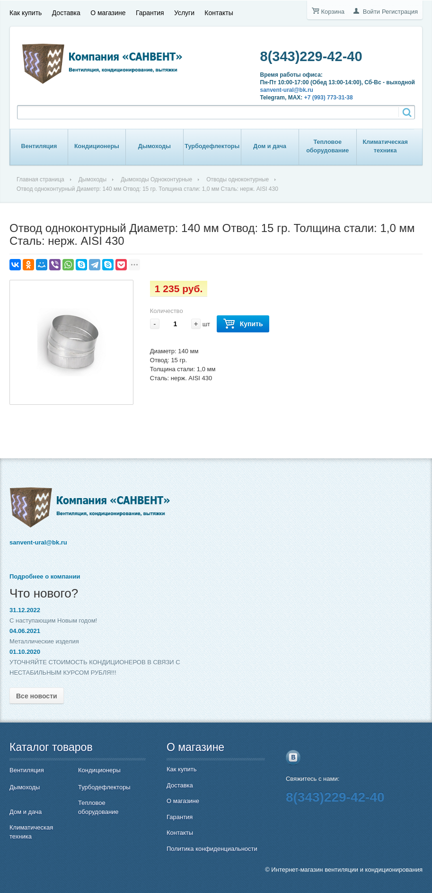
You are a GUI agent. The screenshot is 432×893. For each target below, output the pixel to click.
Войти (371, 11)
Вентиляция (39, 146)
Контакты (218, 13)
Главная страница (40, 179)
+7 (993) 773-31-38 (328, 97)
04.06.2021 (24, 630)
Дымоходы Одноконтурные (156, 179)
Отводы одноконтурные (237, 179)
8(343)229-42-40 (311, 56)
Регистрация (400, 11)
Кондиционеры (96, 146)
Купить (243, 324)
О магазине (107, 13)
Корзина (332, 11)
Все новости (36, 696)
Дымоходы (154, 146)
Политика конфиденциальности (212, 848)
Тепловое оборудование (327, 146)
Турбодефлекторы (212, 146)
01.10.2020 (24, 651)
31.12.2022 (24, 610)
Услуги (184, 13)
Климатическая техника (384, 146)
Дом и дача (269, 146)
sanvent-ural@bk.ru (286, 90)
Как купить (25, 13)
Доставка (66, 13)
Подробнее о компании (44, 576)
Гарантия (150, 13)
